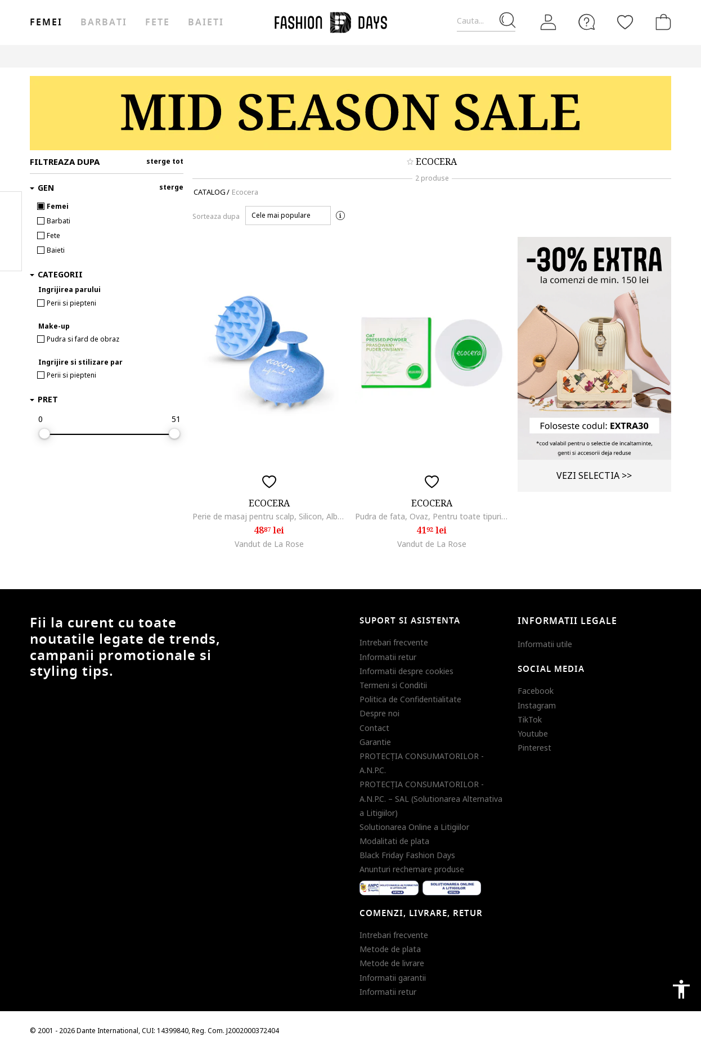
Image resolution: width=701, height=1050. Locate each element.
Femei (46, 22)
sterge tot (164, 161)
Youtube (533, 733)
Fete (157, 22)
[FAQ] (586, 22)
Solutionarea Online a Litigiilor (414, 827)
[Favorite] (625, 22)
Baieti (206, 22)
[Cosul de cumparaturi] (661, 22)
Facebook (536, 690)
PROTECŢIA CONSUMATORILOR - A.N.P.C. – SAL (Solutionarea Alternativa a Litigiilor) (431, 798)
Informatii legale (567, 621)
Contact (374, 728)
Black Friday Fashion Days (407, 855)
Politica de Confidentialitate (410, 699)
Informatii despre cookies (406, 671)
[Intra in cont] (548, 22)
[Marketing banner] (350, 113)
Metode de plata (390, 949)
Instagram (537, 705)
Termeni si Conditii (393, 685)
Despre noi (379, 713)
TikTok (530, 719)
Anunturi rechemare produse (412, 869)
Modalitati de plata (394, 841)
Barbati (103, 22)
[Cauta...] (486, 21)
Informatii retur (388, 657)
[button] (288, 215)
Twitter (11, 253)
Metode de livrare (392, 963)
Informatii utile (545, 644)
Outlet (496, 56)
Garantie (375, 742)
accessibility (681, 989)
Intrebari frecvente (394, 642)
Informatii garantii (393, 977)
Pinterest (534, 747)
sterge (171, 187)
